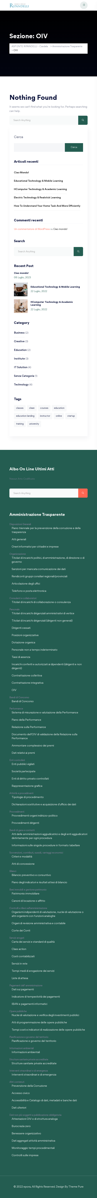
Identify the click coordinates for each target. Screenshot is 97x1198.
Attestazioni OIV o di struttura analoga (35, 1119)
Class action (19, 949)
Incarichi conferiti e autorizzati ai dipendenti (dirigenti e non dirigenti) (47, 666)
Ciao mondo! (21, 173)
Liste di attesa (20, 978)
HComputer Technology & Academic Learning (40, 189)
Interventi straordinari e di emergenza (34, 1075)
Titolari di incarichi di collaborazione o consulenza (41, 602)
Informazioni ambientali (26, 1052)
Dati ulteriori (19, 1108)
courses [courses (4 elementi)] (44, 408)
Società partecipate (23, 771)
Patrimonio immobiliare (25, 894)
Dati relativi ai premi (23, 753)
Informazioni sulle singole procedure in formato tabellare (46, 845)
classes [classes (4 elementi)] (19, 408)
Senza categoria (24, 376)
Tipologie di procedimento (28, 797)
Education (20, 350)
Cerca (18, 137)
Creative (19, 341)
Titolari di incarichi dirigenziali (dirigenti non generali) (42, 621)
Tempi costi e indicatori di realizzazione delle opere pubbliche (48, 1030)
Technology (21, 385)
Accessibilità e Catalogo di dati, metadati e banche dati (44, 1100)
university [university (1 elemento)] (34, 424)
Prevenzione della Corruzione (29, 1086)
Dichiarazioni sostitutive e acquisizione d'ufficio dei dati (44, 804)
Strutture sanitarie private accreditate (34, 1063)
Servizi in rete (19, 964)
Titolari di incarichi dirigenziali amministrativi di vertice (43, 613)
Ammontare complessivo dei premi (33, 746)
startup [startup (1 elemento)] (71, 416)
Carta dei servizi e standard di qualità (33, 942)
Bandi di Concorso (23, 701)
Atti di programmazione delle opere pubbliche (39, 1023)
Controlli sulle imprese (25, 1155)
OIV (14, 690)
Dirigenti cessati (21, 628)
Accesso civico (21, 1093)
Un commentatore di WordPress (32, 229)
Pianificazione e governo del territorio (34, 1041)
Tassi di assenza (21, 657)
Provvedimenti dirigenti (25, 823)
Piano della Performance (26, 720)
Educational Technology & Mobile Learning (38, 181)
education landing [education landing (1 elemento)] (25, 416)
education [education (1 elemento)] (59, 408)
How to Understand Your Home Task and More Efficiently (47, 206)
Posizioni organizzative (25, 635)
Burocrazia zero (21, 1126)
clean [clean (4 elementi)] (32, 408)
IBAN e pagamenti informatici (29, 1004)
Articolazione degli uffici (26, 584)
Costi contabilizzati (23, 956)
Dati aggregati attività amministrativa (33, 1141)
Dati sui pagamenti (23, 989)
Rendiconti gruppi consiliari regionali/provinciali (39, 576)
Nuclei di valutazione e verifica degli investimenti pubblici (45, 1015)
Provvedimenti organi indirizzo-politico (35, 816)
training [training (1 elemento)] (20, 424)
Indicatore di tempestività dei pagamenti (36, 997)
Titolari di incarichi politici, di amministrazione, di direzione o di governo (48, 560)
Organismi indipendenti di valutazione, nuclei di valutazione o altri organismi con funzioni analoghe (48, 914)
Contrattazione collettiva (27, 676)
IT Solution (20, 367)
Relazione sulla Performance (29, 727)
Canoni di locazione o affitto (28, 901)
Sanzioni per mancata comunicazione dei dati (39, 569)
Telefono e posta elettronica (29, 591)
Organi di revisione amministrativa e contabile (38, 923)
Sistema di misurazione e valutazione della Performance (45, 713)
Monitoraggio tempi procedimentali (33, 1148)
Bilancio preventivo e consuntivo (31, 875)
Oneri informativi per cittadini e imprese (35, 547)
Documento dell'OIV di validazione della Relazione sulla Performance (44, 736)
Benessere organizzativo (26, 1133)
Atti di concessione (23, 864)
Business (19, 333)
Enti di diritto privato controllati (30, 779)
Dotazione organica (23, 643)
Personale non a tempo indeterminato (34, 650)
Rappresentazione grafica (27, 786)
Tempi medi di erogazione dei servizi (33, 971)
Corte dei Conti (21, 931)
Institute (19, 359)
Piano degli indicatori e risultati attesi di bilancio (39, 882)
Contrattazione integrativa (27, 683)
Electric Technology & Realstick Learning (37, 198)
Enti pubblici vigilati (23, 764)
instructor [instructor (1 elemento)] (45, 416)
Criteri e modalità (22, 857)
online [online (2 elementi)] (59, 416)
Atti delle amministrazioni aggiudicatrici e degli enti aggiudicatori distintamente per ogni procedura (49, 836)
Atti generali (19, 539)
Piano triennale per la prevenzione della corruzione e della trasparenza (46, 530)
